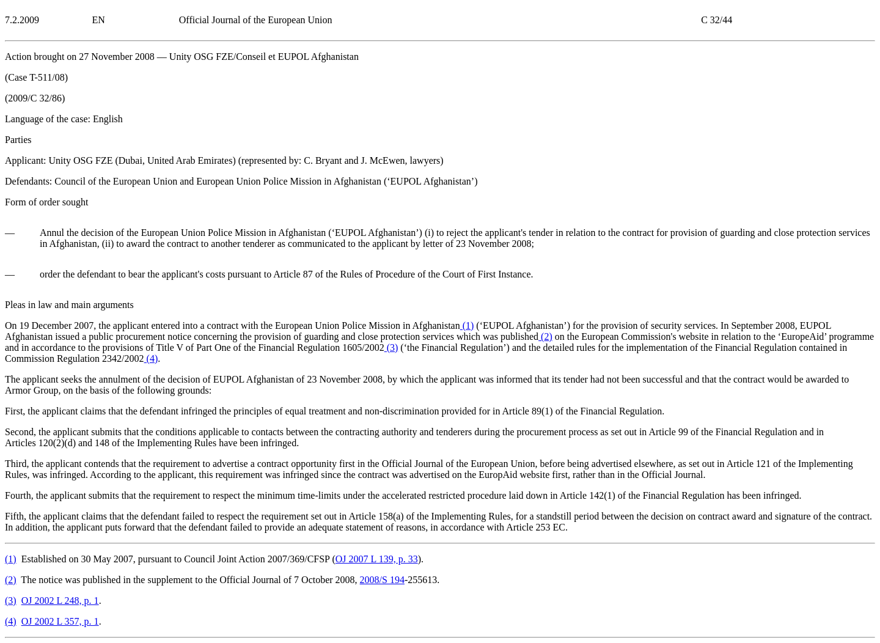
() (467, 325)
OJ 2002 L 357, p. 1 (60, 621)
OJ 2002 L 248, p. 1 (60, 600)
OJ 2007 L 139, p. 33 (377, 559)
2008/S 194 (382, 580)
